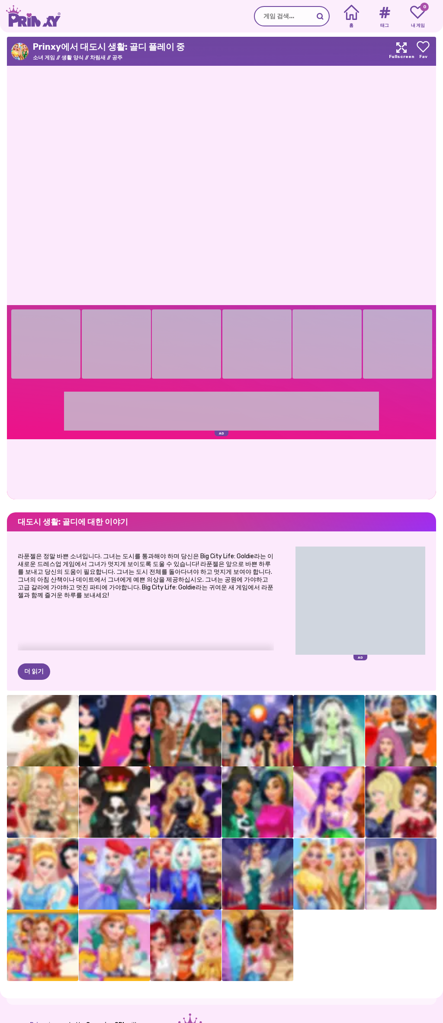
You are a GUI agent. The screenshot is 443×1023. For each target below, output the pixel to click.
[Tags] (384, 16)
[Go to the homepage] (30, 16)
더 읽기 (34, 671)
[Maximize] (401, 51)
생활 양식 (72, 58)
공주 (117, 58)
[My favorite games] (417, 16)
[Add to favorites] (423, 51)
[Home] (351, 16)
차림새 (98, 58)
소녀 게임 (44, 58)
